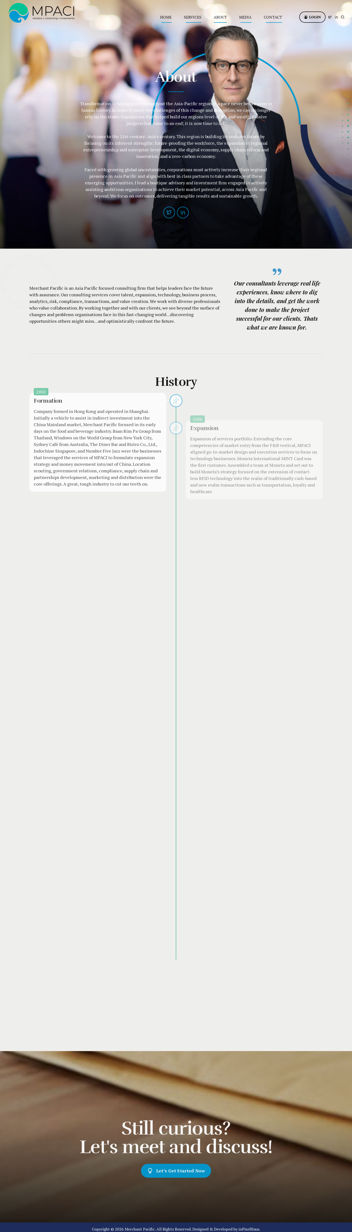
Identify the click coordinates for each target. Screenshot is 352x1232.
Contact (273, 17)
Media (245, 17)
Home (166, 17)
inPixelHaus (249, 1225)
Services (192, 17)
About (220, 17)
